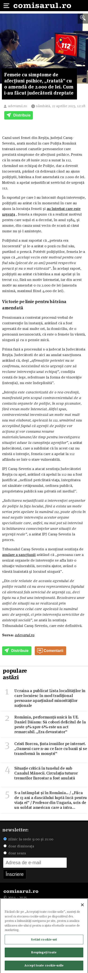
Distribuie (19, 115)
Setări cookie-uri (44, 940)
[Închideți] (82, 906)
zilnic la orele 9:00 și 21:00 (28, 839)
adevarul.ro (17, 106)
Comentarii (50, 651)
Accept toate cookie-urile (44, 966)
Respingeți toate (44, 953)
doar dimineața (19, 846)
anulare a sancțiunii (19, 554)
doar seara (15, 853)
